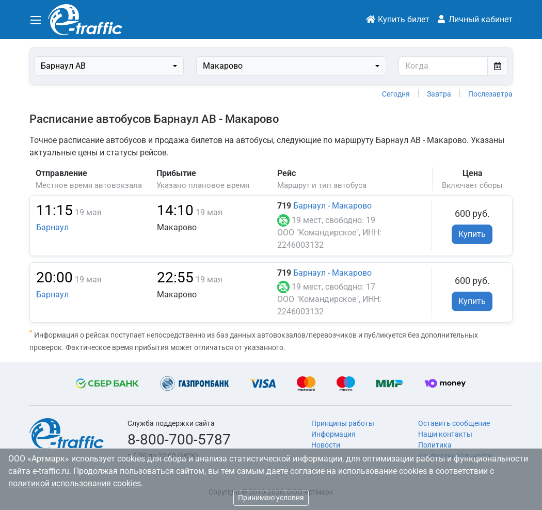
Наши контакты (445, 434)
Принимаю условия (271, 497)
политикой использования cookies (74, 483)
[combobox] (109, 66)
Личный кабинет (474, 19)
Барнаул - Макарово (332, 206)
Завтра (439, 94)
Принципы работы (342, 423)
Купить (472, 234)
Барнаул (52, 227)
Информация (333, 434)
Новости (325, 445)
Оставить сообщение (454, 423)
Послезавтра (490, 94)
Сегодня (396, 94)
